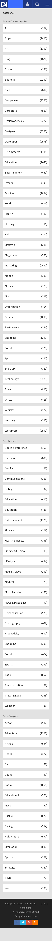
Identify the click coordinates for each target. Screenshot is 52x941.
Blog (26, 59)
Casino (26, 785)
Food (26, 206)
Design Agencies (26, 122)
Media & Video (26, 579)
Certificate (30, 916)
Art (26, 49)
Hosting (26, 227)
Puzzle (26, 827)
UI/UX (26, 405)
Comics (26, 475)
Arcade (26, 754)
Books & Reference (26, 454)
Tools (26, 684)
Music (26, 300)
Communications (26, 485)
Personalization (26, 621)
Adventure (26, 743)
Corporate (26, 111)
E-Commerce (26, 153)
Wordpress (26, 436)
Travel (26, 394)
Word (26, 901)
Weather (26, 716)
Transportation (26, 695)
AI (26, 28)
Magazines (26, 258)
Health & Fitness (26, 548)
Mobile (26, 279)
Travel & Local (26, 705)
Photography (26, 632)
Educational (26, 806)
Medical (26, 590)
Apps (26, 38)
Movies (26, 290)
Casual (26, 796)
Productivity (26, 642)
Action (26, 733)
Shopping (26, 342)
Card (26, 775)
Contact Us (17, 916)
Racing (26, 838)
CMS (26, 90)
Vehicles (26, 415)
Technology (26, 384)
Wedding (26, 426)
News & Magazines (26, 611)
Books (26, 70)
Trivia (26, 890)
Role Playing (26, 848)
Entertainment (26, 174)
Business (26, 80)
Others (26, 321)
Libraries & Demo (26, 558)
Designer (26, 132)
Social (26, 352)
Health (26, 216)
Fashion (26, 195)
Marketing (26, 269)
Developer (26, 143)
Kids (26, 237)
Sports (26, 363)
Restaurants (26, 332)
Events (26, 185)
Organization (26, 311)
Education (26, 164)
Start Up (26, 373)
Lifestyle (26, 248)
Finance (26, 537)
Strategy (26, 880)
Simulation (26, 859)
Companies (26, 101)
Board (26, 764)
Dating (26, 496)
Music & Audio (26, 600)
